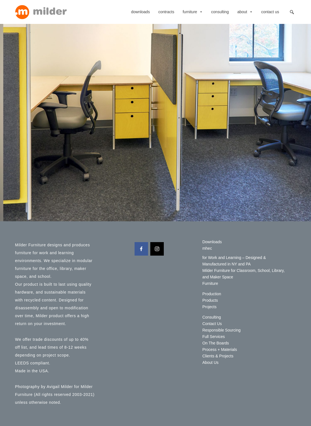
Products (210, 300)
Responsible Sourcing (221, 330)
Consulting (220, 12)
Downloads (140, 12)
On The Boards (215, 343)
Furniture (193, 12)
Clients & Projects (217, 356)
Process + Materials (219, 349)
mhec (207, 248)
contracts (166, 12)
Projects (209, 307)
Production (211, 294)
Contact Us (270, 12)
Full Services (213, 336)
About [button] (245, 12)
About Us (210, 362)
